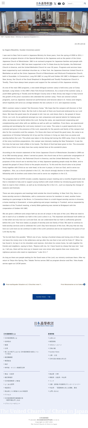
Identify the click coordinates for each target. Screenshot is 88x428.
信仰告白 (8, 341)
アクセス (8, 394)
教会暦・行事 (54, 374)
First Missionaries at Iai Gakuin (72, 284)
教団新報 (53, 341)
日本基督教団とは (10, 334)
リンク (52, 381)
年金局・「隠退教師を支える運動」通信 (63, 388)
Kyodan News (44, 9)
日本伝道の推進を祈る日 (58, 358)
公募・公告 (53, 355)
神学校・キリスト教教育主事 (15, 367)
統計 (6, 364)
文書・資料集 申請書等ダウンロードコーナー (65, 384)
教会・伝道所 (9, 374)
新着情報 (51, 334)
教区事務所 (9, 377)
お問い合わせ (54, 391)
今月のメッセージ (56, 345)
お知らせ (53, 338)
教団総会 (8, 361)
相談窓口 (8, 388)
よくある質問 (9, 384)
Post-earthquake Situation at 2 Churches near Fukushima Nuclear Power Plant (34, 284)
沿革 (6, 348)
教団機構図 (9, 357)
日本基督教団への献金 (12, 381)
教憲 (6, 345)
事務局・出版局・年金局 (58, 377)
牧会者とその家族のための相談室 (16, 391)
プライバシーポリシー (12, 403)
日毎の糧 (53, 348)
